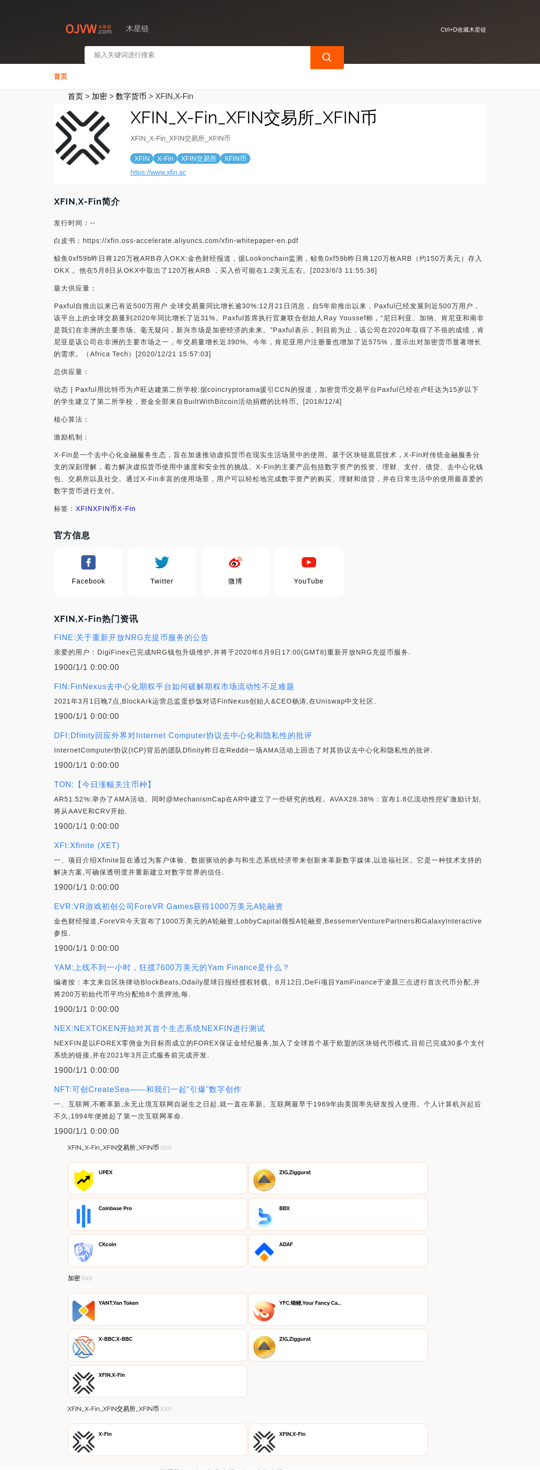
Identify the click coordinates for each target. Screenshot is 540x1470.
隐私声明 (221, 1418)
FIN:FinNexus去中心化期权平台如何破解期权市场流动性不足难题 (174, 680)
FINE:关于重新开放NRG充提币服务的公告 (131, 631)
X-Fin (126, 502)
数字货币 (131, 90)
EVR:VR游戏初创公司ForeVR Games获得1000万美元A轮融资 (168, 900)
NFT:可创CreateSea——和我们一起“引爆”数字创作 (148, 1083)
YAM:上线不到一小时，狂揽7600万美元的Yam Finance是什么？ (172, 961)
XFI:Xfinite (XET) (87, 839)
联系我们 (173, 1418)
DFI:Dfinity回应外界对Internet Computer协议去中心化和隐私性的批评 (183, 729)
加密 (99, 90)
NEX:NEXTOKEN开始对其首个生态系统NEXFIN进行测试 (159, 1022)
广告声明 (269, 1418)
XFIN (84, 502)
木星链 (217, 1454)
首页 (60, 70)
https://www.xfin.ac (158, 166)
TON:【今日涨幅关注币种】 (105, 778)
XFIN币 (105, 502)
